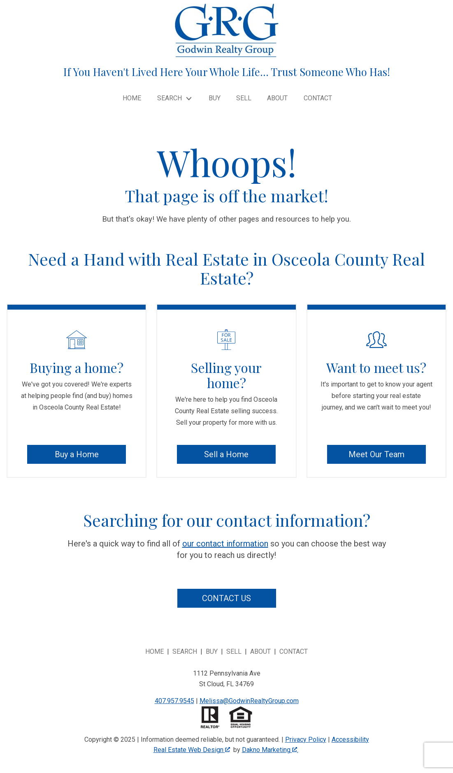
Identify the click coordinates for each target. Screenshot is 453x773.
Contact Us (226, 598)
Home (132, 98)
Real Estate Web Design (191, 750)
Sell (243, 98)
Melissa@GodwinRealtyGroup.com (249, 701)
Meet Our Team (376, 454)
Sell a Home (226, 454)
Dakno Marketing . (270, 750)
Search (184, 651)
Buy (215, 98)
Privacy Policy (305, 739)
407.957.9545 (174, 701)
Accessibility (350, 739)
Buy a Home (77, 454)
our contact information (225, 544)
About (277, 98)
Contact (318, 98)
